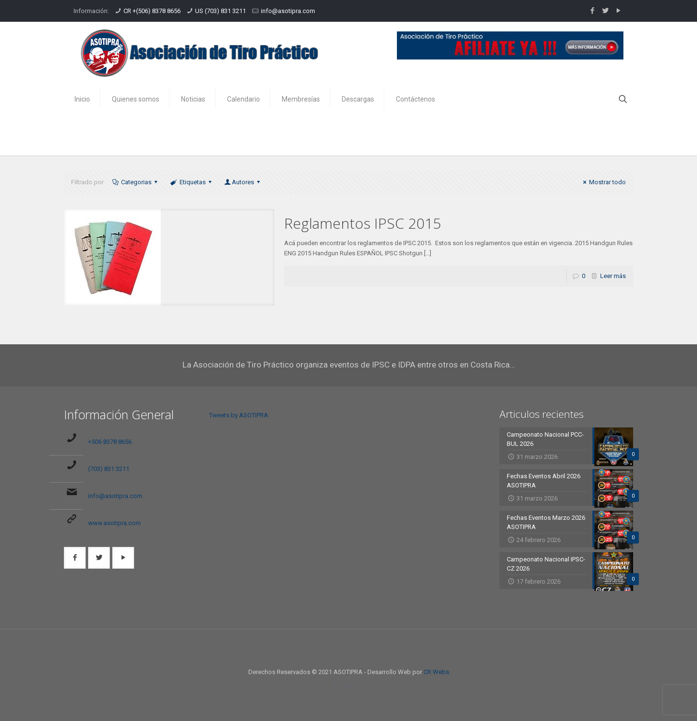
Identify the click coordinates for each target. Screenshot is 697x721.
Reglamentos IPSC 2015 (362, 223)
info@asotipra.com (288, 11)
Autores (243, 182)
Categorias (135, 182)
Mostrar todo (603, 182)
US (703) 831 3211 (220, 11)
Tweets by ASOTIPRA (238, 415)
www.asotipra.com (114, 523)
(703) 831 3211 (108, 468)
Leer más (613, 276)
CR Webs (436, 672)
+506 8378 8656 (110, 441)
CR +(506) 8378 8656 (152, 11)
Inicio (555, 134)
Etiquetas (191, 182)
